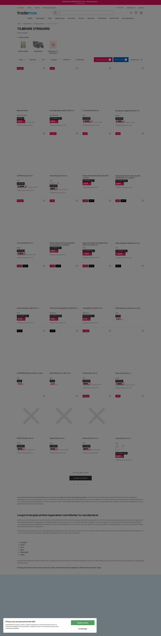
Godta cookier (82, 623)
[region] (50, 625)
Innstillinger (82, 629)
